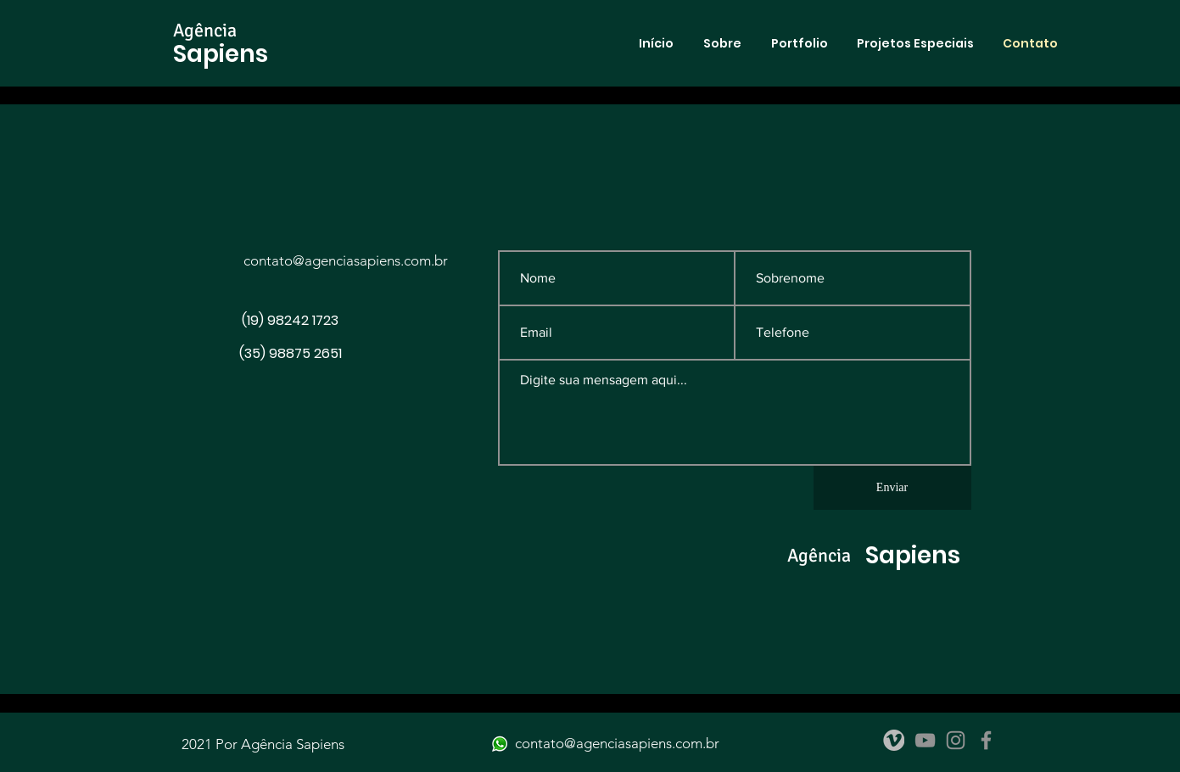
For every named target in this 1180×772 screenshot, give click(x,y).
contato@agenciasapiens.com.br (345, 260)
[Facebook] (986, 740)
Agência (205, 30)
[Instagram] (955, 740)
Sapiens (220, 53)
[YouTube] (925, 740)
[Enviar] (892, 488)
